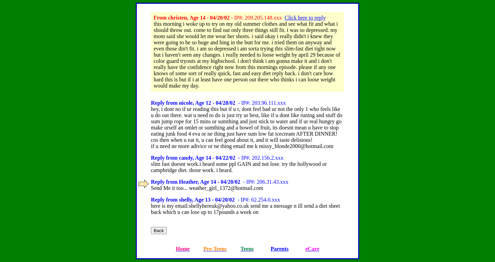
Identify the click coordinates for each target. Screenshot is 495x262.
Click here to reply (305, 18)
